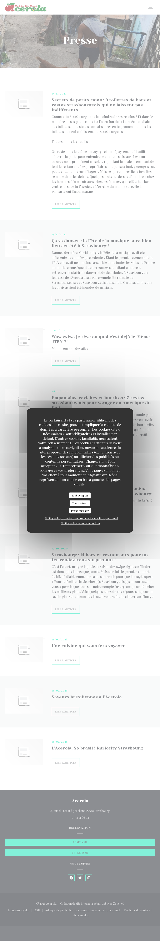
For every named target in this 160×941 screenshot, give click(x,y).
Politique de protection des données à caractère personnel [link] (81, 518)
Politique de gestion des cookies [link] (80, 523)
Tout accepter (80, 495)
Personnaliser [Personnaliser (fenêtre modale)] (80, 510)
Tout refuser (80, 503)
